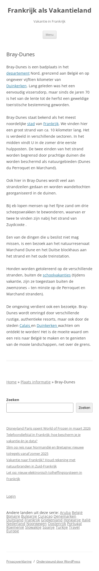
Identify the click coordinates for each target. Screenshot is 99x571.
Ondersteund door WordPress (58, 561)
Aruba (65, 512)
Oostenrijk (57, 523)
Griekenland (52, 519)
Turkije (62, 527)
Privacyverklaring (19, 561)
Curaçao (45, 516)
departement (18, 73)
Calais (25, 325)
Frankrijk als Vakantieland (49, 10)
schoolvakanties (57, 274)
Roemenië (15, 527)
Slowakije (33, 527)
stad (31, 123)
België (77, 512)
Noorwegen (36, 523)
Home (11, 381)
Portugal (74, 523)
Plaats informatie (36, 381)
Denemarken (65, 516)
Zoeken (12, 399)
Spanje (49, 527)
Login (11, 496)
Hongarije (72, 519)
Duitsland (14, 519)
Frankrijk (51, 123)
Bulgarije (29, 516)
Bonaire (13, 516)
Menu (50, 35)
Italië (86, 519)
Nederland (15, 523)
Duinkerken (16, 85)
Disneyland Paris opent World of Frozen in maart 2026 (48, 428)
